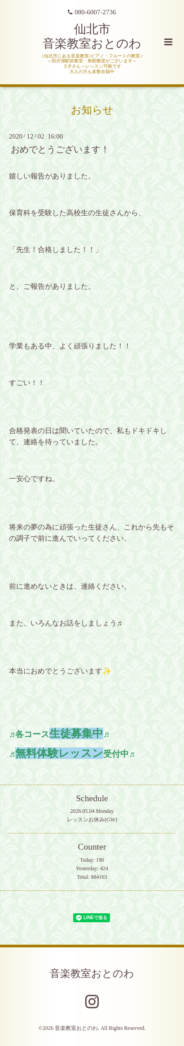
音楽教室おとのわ (92, 973)
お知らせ (92, 109)
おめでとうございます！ (60, 149)
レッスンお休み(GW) (92, 819)
